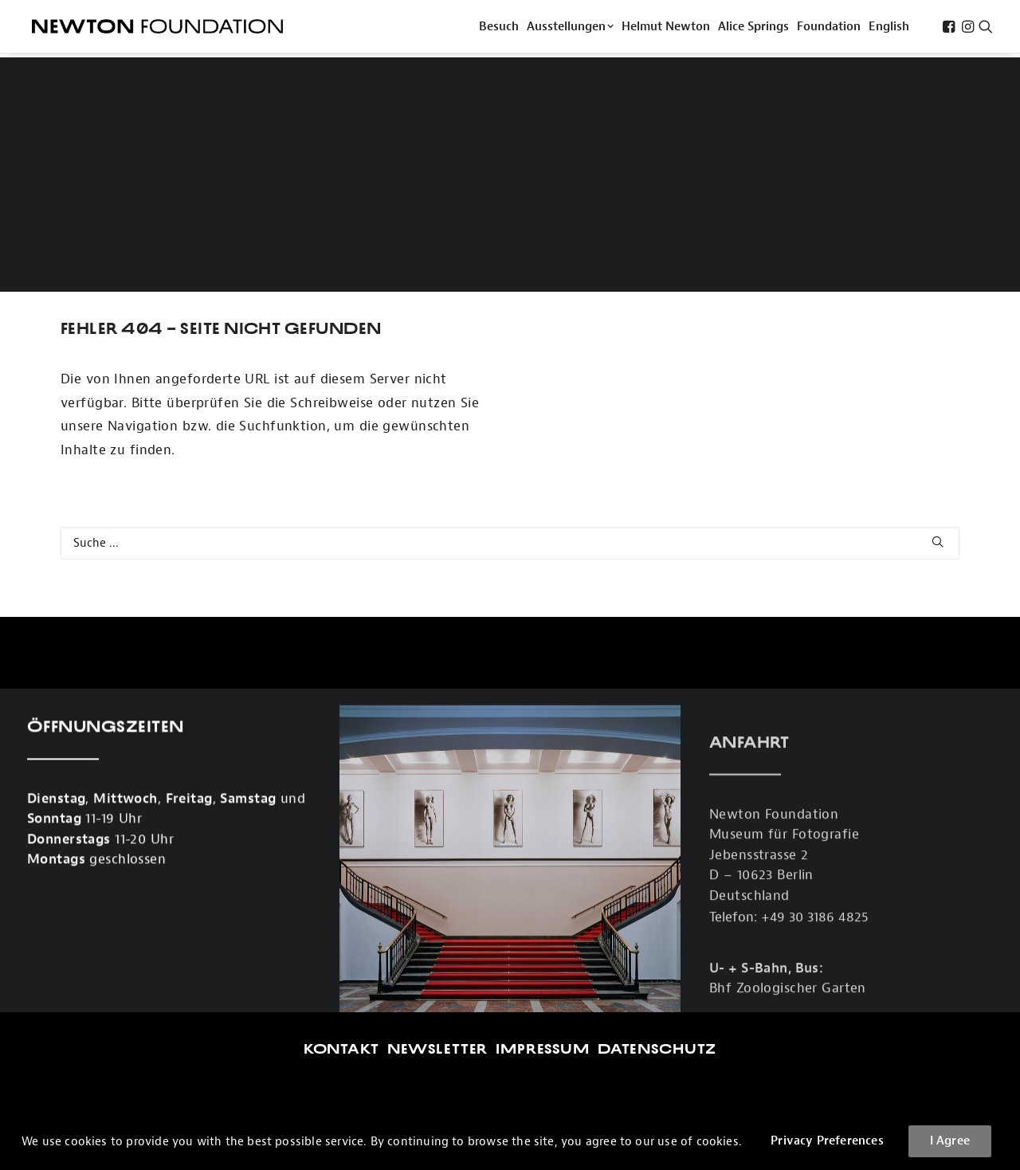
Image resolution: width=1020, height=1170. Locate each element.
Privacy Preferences (827, 1140)
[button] (948, 28)
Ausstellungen (570, 29)
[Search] (510, 395)
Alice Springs (753, 29)
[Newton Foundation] (157, 29)
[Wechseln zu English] (889, 28)
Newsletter (437, 901)
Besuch (499, 29)
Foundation (829, 29)
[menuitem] (499, 28)
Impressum (543, 901)
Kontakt (341, 901)
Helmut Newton (666, 29)
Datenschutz (657, 901)
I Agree (950, 1140)
